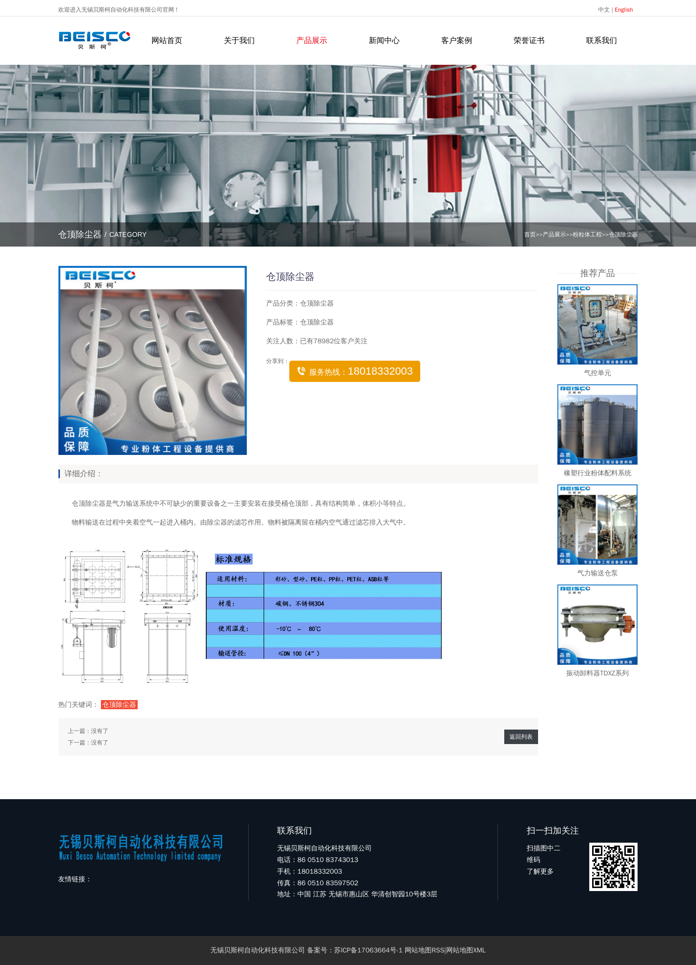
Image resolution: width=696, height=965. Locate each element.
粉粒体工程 (587, 234)
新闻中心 (384, 40)
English (624, 10)
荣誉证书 (529, 40)
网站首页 (167, 40)
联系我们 (601, 40)
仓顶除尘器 (623, 234)
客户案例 (456, 40)
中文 (604, 10)
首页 (530, 234)
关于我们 (239, 40)
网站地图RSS (424, 950)
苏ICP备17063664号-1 (368, 950)
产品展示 (312, 40)
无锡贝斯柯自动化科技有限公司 (258, 950)
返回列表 (521, 737)
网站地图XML (465, 950)
